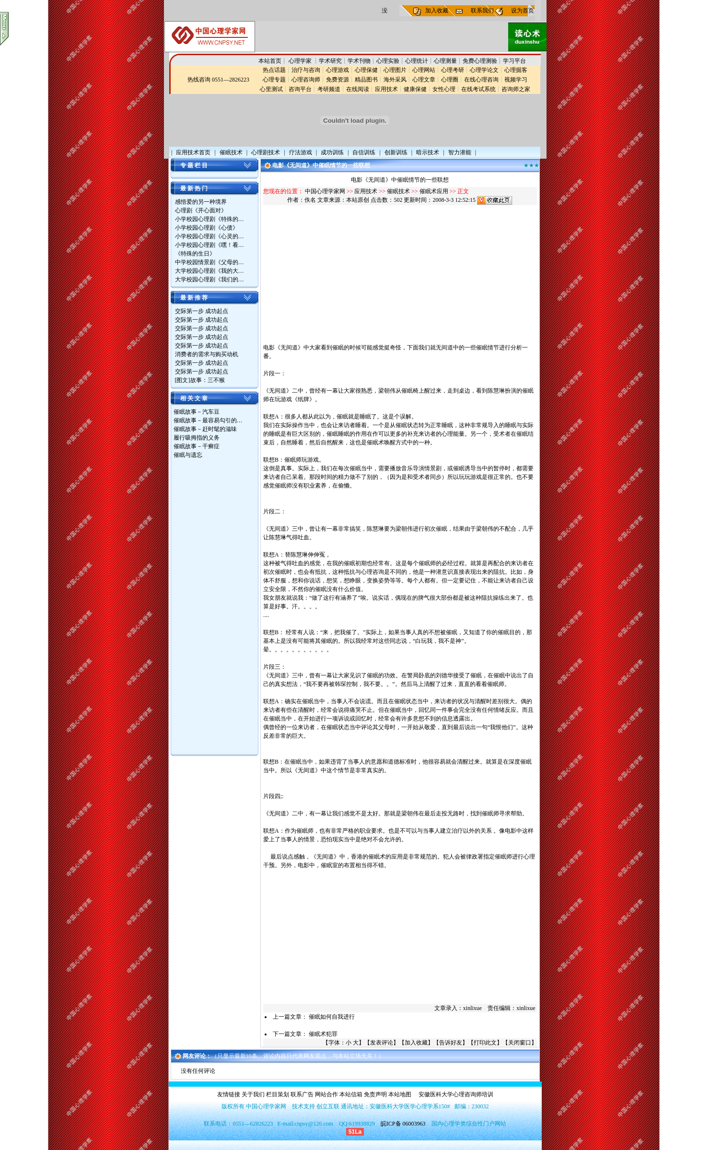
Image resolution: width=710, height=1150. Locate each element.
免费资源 (337, 79)
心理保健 (366, 70)
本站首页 (269, 61)
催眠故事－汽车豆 (197, 411)
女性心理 (443, 89)
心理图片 (395, 70)
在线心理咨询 (481, 79)
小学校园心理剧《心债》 (206, 227)
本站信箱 (350, 1094)
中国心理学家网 (325, 191)
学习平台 (514, 61)
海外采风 (395, 79)
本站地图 (399, 1094)
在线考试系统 (478, 89)
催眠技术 (398, 191)
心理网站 (423, 70)
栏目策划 (277, 1094)
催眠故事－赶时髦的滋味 (205, 429)
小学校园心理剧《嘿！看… (209, 245)
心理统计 (416, 61)
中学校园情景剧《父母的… (209, 262)
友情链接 (228, 1094)
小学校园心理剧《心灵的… (209, 236)
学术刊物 (359, 61)
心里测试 (271, 89)
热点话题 (274, 70)
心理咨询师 (305, 79)
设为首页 (522, 10)
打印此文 (485, 1042)
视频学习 (515, 79)
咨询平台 (300, 89)
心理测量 (445, 61)
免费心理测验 (480, 61)
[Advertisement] (212, 608)
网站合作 (326, 1094)
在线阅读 (357, 89)
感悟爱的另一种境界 (201, 201)
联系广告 (302, 1094)
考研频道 (328, 89)
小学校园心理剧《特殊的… (209, 219)
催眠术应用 (433, 191)
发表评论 (381, 1042)
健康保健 (415, 89)
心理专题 (274, 79)
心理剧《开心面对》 (201, 210)
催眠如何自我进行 (332, 1016)
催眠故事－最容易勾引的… (208, 420)
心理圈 (449, 79)
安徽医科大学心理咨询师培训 (456, 1094)
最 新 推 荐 (194, 297)
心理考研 (452, 70)
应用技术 (386, 89)
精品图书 (366, 79)
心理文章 (423, 79)
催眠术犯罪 (323, 1034)
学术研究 (330, 61)
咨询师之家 (515, 89)
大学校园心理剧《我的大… (209, 270)
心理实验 (387, 61)
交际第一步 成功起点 (201, 311)
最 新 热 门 (194, 188)
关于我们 (253, 1094)
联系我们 (482, 10)
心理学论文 (484, 70)
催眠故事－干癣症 (197, 446)
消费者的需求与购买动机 (206, 354)
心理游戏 (337, 70)
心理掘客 (515, 70)
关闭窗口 (519, 1042)
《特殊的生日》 (195, 253)
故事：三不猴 (207, 380)
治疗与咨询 (305, 70)
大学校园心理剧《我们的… (209, 279)
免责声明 (375, 1094)
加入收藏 (436, 10)
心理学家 (301, 61)
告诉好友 (450, 1042)
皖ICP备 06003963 (403, 1123)
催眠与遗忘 (188, 455)
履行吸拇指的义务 (197, 437)
